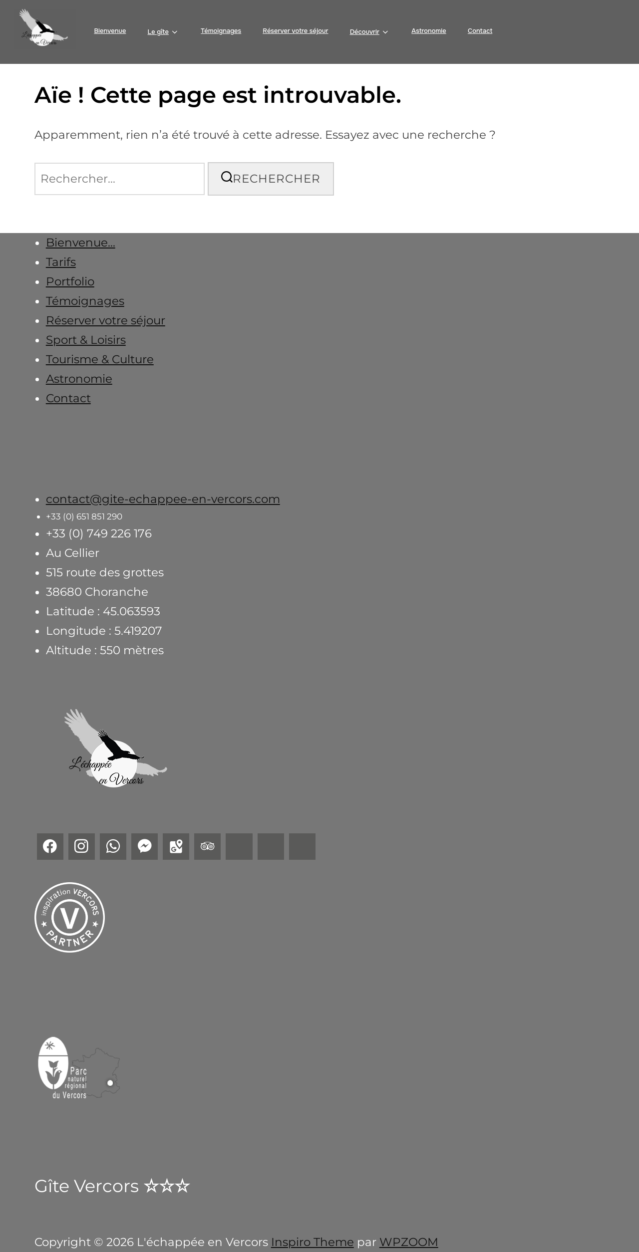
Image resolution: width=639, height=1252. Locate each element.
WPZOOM (408, 1242)
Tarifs (61, 262)
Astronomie (428, 30)
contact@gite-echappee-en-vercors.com (163, 499)
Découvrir (370, 31)
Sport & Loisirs (86, 340)
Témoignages (221, 30)
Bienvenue (110, 30)
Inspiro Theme (312, 1242)
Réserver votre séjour (295, 30)
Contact (480, 30)
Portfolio (70, 281)
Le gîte (164, 31)
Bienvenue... (80, 243)
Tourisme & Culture (100, 359)
